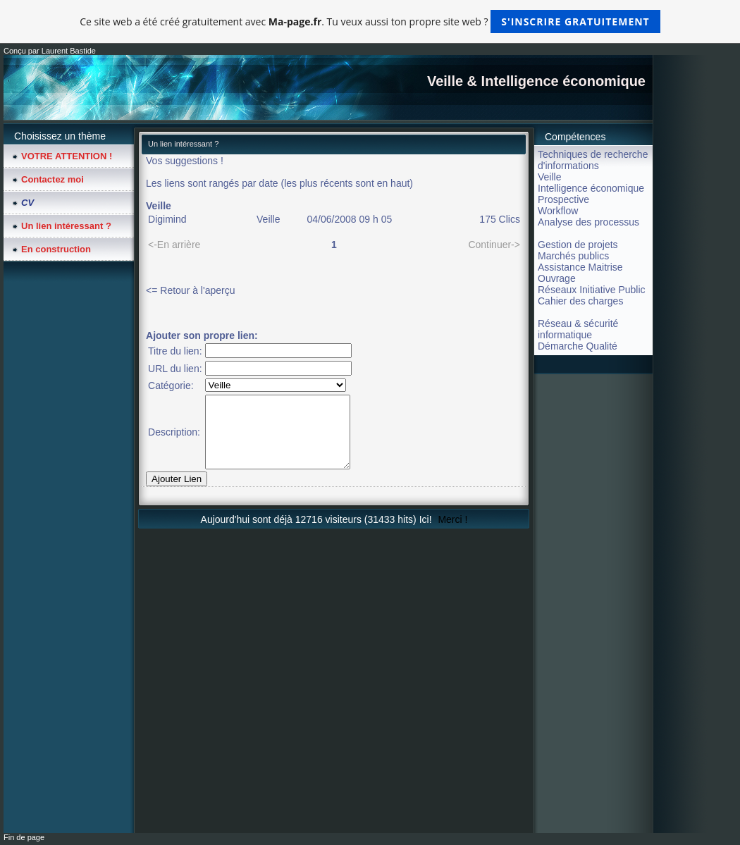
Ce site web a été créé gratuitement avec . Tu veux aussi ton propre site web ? (370, 21)
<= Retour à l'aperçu (190, 290)
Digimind (167, 219)
